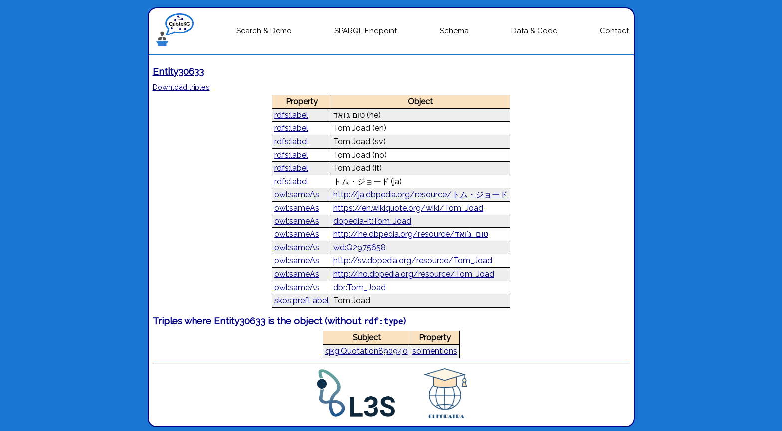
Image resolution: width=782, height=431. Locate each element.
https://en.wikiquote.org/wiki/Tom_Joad (408, 208)
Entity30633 (178, 71)
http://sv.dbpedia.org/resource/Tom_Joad (412, 260)
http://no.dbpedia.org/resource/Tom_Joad (413, 274)
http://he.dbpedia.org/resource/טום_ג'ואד (410, 234)
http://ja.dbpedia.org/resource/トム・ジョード (420, 194)
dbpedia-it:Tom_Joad (372, 221)
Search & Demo (264, 30)
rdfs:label (291, 115)
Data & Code (534, 30)
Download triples (181, 87)
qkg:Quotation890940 (366, 351)
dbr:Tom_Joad (359, 287)
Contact (614, 30)
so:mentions (434, 351)
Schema (454, 30)
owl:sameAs (296, 194)
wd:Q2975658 (359, 247)
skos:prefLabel (301, 300)
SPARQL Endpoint (365, 30)
